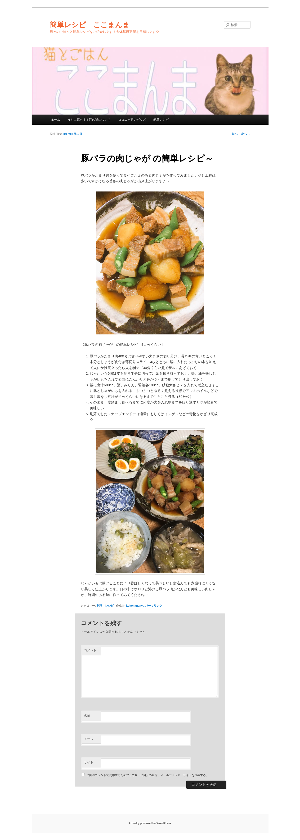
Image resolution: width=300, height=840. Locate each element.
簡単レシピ (161, 119)
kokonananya (135, 605)
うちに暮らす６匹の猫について (89, 119)
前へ (232, 134)
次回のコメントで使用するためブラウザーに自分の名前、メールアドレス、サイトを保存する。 (147, 775)
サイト (88, 762)
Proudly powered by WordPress (150, 823)
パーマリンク (153, 605)
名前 (87, 715)
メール (88, 739)
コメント (90, 650)
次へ (245, 134)
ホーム (55, 119)
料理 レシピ (105, 605)
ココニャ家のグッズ (132, 119)
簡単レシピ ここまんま (90, 25)
